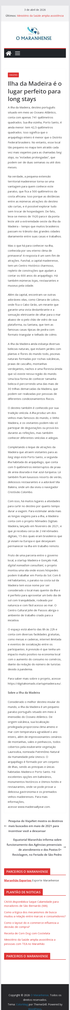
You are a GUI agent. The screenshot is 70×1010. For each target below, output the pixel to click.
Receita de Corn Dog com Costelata (27, 933)
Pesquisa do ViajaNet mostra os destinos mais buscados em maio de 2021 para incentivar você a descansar (33, 826)
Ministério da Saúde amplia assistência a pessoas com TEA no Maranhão (40, 17)
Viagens (13, 75)
